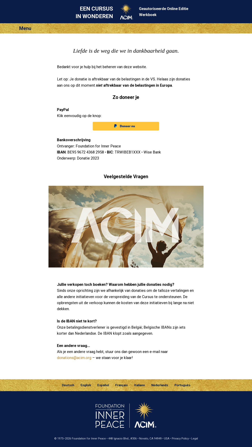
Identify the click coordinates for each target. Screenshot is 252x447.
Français (121, 385)
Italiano (139, 385)
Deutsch (68, 385)
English (86, 385)
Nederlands (159, 385)
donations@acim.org (74, 357)
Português (182, 385)
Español (103, 385)
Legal (194, 438)
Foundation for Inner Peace (89, 438)
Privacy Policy (180, 438)
